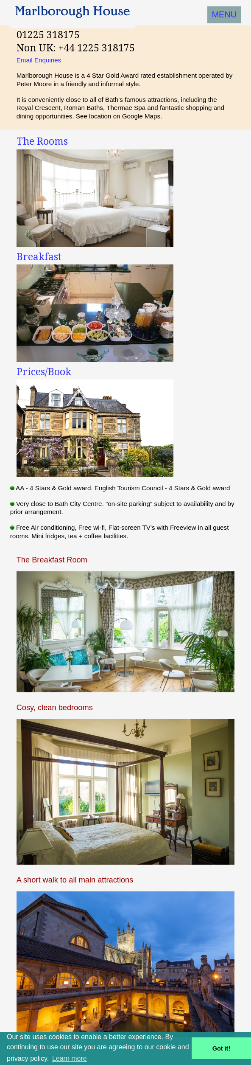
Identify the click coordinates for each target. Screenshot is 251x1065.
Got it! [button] (221, 1048)
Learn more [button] (69, 1058)
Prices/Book (44, 371)
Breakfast (39, 256)
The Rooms (42, 141)
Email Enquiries (39, 60)
